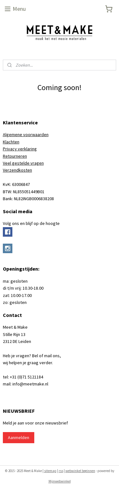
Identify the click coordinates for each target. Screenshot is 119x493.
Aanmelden (18, 437)
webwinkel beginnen (80, 471)
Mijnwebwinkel (60, 481)
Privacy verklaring (20, 149)
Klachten (11, 142)
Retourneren (15, 156)
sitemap (50, 471)
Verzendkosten (17, 170)
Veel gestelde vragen (23, 163)
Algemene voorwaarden (26, 134)
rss (61, 471)
